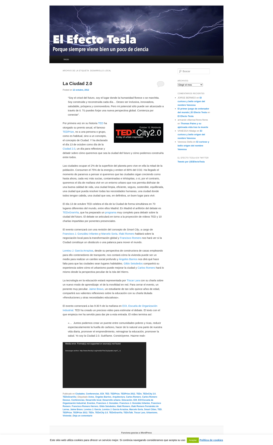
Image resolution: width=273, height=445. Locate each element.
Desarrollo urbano (111, 400)
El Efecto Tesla (186, 116)
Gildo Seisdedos (133, 263)
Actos (91, 397)
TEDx (139, 394)
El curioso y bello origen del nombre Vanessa (191, 101)
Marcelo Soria (109, 233)
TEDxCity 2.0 (149, 394)
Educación (127, 400)
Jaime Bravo (96, 288)
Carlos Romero (146, 267)
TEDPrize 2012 (128, 394)
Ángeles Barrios (128, 259)
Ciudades (80, 394)
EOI (102, 394)
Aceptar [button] (193, 440)
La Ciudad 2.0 (77, 83)
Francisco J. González (107, 403)
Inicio (66, 59)
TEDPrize (68, 131)
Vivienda (67, 415)
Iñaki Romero (126, 233)
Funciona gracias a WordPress (136, 433)
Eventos (91, 403)
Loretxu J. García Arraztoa (78, 250)
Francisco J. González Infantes (81, 233)
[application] (104, 365)
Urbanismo (151, 412)
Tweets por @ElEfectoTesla (191, 162)
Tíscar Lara (133, 280)
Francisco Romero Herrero (85, 406)
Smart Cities (150, 409)
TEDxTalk (128, 412)
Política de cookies (211, 440)
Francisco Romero (130, 237)
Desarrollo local (93, 400)
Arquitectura (118, 397)
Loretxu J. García (92, 409)
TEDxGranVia (71, 212)
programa (110, 212)
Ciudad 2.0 (69, 148)
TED (100, 123)
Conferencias (92, 394)
